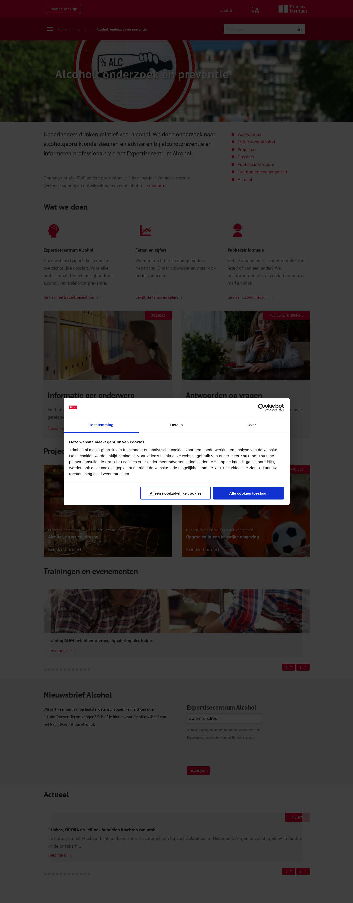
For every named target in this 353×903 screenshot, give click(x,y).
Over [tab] (251, 425)
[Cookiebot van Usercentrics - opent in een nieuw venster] (262, 407)
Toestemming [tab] (101, 425)
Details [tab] (176, 425)
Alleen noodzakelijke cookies (176, 493)
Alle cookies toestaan (248, 493)
